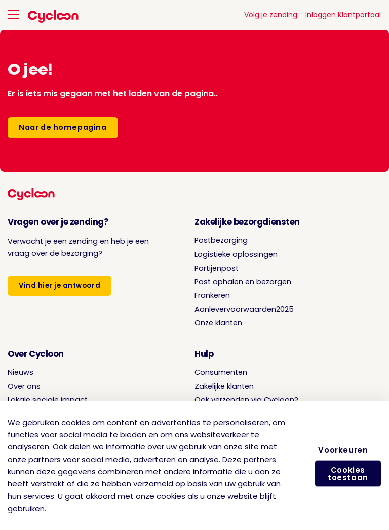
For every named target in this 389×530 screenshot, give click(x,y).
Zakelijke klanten (224, 386)
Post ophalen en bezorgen (242, 282)
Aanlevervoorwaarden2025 (244, 309)
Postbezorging (221, 240)
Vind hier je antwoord (59, 285)
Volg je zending (270, 15)
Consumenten (220, 372)
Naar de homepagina (63, 127)
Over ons (24, 386)
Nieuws (20, 372)
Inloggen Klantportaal (343, 15)
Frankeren (212, 295)
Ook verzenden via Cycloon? (246, 400)
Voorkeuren (345, 445)
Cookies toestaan (345, 477)
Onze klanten (218, 323)
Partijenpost (216, 268)
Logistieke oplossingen (236, 254)
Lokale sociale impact (48, 400)
